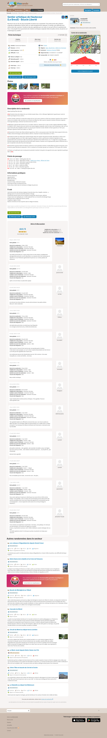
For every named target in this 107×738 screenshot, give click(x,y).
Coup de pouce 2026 (13, 728)
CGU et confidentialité (12, 717)
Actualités (9, 725)
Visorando (9, 13)
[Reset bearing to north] (98, 42)
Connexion (96, 10)
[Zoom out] (98, 39)
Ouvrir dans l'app (15, 73)
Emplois (9, 722)
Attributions (72, 52)
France (45, 45)
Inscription (88, 10)
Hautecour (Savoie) (51, 50)
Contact (9, 730)
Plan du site (10, 719)
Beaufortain (52, 48)
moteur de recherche (47, 699)
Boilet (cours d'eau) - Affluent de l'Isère (40, 160)
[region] (85, 44)
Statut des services (48, 735)
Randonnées (19, 10)
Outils (10, 10)
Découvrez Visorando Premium (52, 65)
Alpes (47, 48)
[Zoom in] (98, 37)
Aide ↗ (27, 10)
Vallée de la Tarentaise (60, 48)
